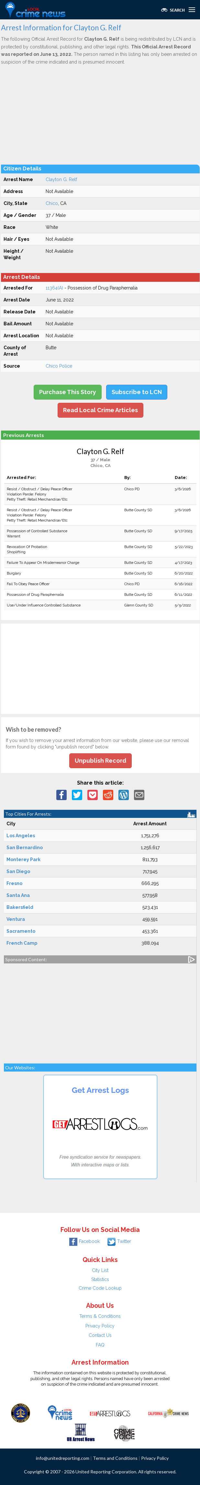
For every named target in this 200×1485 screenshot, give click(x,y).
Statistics (100, 1279)
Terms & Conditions (100, 1316)
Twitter (119, 1241)
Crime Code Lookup (100, 1288)
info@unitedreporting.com (62, 1458)
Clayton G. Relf (61, 179)
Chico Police (59, 366)
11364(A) (54, 287)
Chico (52, 203)
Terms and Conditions (115, 1458)
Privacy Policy (100, 1325)
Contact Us (100, 1335)
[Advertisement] (100, 114)
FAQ (100, 1345)
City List (100, 1270)
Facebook (84, 1241)
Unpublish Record (100, 760)
